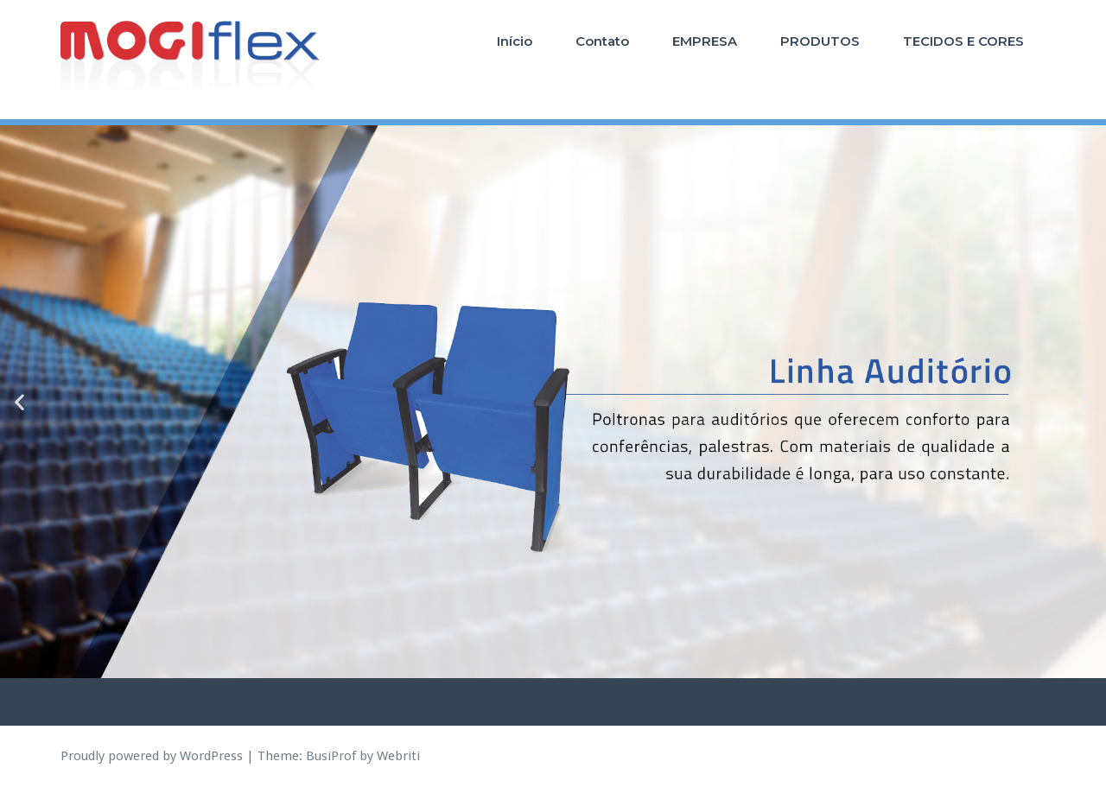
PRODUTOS (820, 41)
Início (514, 41)
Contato (602, 41)
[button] (19, 402)
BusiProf (331, 756)
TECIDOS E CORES (963, 41)
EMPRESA (704, 41)
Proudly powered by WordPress (151, 756)
